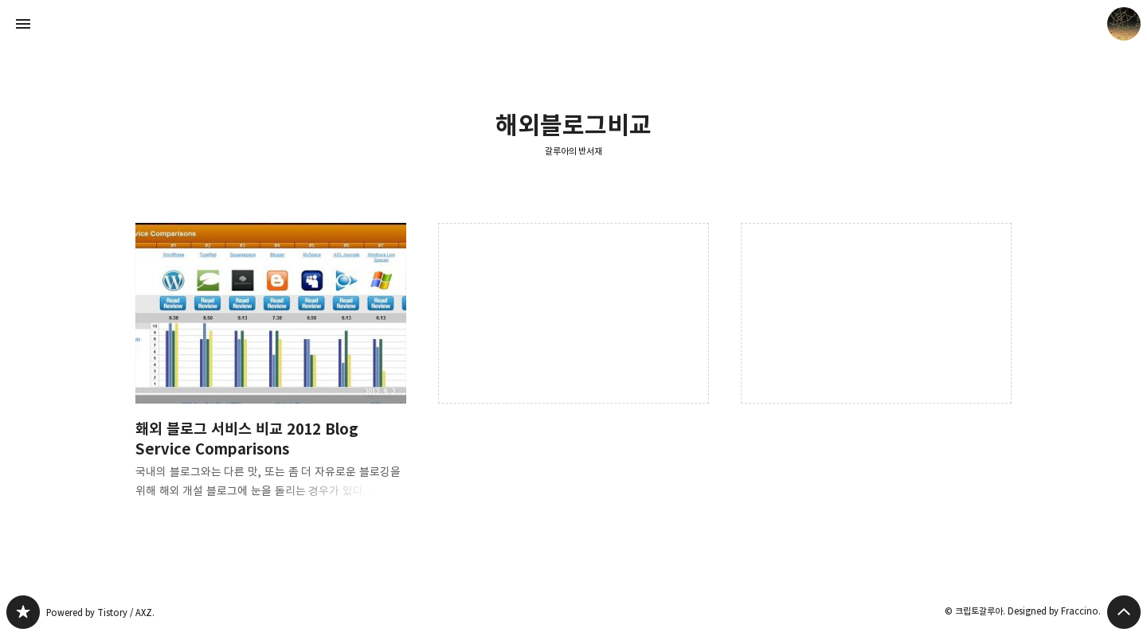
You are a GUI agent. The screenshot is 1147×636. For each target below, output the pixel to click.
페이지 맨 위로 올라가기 (1124, 612)
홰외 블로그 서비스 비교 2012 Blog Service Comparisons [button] (270, 373)
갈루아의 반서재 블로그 (23, 612)
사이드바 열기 (23, 24)
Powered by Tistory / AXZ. (100, 612)
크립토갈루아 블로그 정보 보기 (1124, 24)
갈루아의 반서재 (574, 151)
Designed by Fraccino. (1054, 611)
